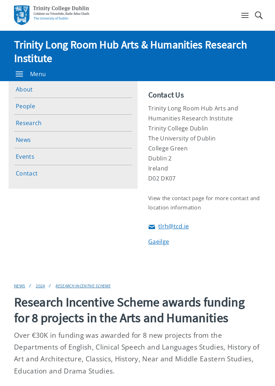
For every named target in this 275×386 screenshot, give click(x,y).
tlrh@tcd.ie (168, 226)
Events (25, 156)
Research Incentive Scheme (83, 285)
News (23, 140)
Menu (31, 74)
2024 (40, 285)
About (24, 89)
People (25, 106)
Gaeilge (158, 242)
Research (29, 123)
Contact (27, 173)
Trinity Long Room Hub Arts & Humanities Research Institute (130, 51)
